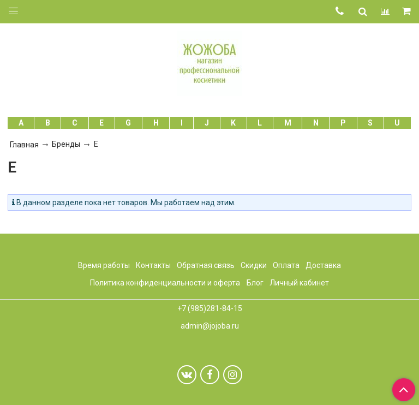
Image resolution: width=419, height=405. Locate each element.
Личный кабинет (299, 282)
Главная (24, 144)
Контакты (153, 265)
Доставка (323, 265)
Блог (255, 282)
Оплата (286, 265)
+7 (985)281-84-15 (209, 308)
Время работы (104, 265)
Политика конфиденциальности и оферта (165, 282)
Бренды (66, 144)
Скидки (254, 265)
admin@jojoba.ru (210, 325)
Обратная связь (206, 265)
